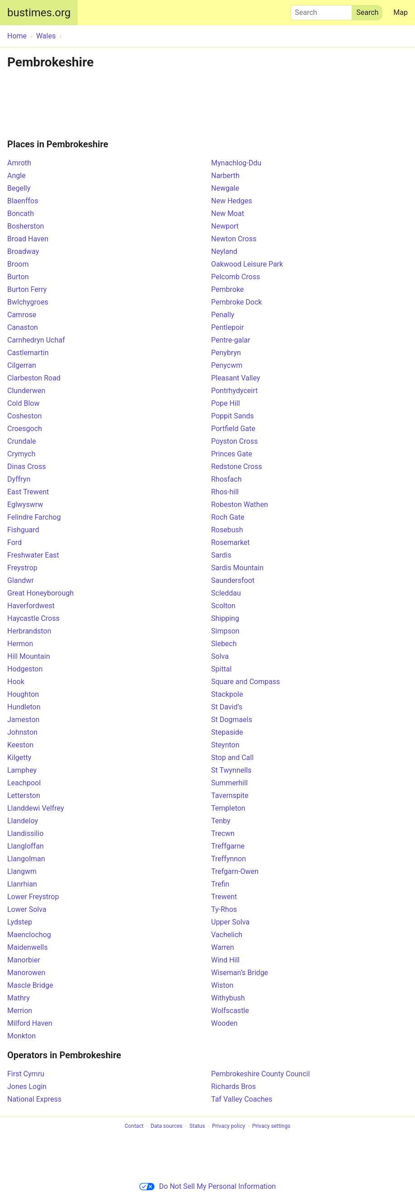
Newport (225, 226)
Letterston (23, 795)
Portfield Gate (233, 428)
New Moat (227, 213)
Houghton (23, 694)
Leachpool (24, 783)
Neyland (224, 251)
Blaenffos (22, 201)
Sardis (221, 555)
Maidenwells (27, 947)
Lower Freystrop (33, 896)
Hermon (20, 643)
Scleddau (226, 593)
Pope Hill (225, 403)
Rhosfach (226, 479)
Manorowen (26, 972)
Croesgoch (24, 428)
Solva (220, 656)
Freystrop (22, 567)
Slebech (224, 643)
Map (400, 12)
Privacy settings (271, 1126)
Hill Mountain (28, 656)
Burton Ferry (27, 289)
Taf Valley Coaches (241, 1099)
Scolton (223, 605)
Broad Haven (27, 239)
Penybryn (226, 352)
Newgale (225, 188)
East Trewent (28, 492)
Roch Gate (227, 517)
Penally (222, 314)
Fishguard (23, 530)
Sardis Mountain (237, 567)
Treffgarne (228, 846)
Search (321, 10)
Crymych (21, 454)
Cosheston (24, 416)
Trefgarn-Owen (235, 871)
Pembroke (227, 289)
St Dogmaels (231, 719)
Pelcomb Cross (235, 276)
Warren (222, 947)
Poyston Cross (234, 441)
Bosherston (25, 226)
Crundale (21, 441)
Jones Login (27, 1086)
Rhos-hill (225, 492)
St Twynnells (231, 770)
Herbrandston (29, 631)
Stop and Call (232, 757)
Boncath (20, 213)
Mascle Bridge (30, 985)
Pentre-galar (230, 340)
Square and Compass (245, 681)
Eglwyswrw (25, 504)
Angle (16, 175)
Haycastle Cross (33, 618)
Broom (18, 264)
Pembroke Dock (236, 302)
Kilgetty (19, 757)
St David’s (226, 707)
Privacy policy (228, 1126)
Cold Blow (23, 403)
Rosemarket (230, 542)
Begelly (18, 188)
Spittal (221, 669)
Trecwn (223, 833)
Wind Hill (225, 960)
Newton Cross (233, 239)
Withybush (228, 998)
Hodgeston (24, 669)
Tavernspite (230, 795)
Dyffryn (18, 479)
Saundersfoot (233, 580)
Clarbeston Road (34, 378)
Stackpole (227, 694)
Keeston (20, 745)
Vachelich (226, 934)
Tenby (221, 821)
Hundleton (24, 707)
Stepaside (227, 732)
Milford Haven (29, 1023)
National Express (34, 1099)
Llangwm (22, 871)
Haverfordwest (31, 605)
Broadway (23, 251)
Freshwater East (33, 555)
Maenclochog (29, 934)
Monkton (21, 1036)
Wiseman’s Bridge (239, 972)
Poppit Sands (232, 416)
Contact (134, 1126)
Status (197, 1126)
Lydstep (19, 922)
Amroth (19, 163)
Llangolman (26, 858)
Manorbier (23, 960)
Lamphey (22, 770)
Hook (15, 681)
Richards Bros (233, 1086)
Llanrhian (22, 884)
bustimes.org (39, 12)
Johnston (22, 732)
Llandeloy (22, 821)
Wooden (224, 1023)
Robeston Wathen (239, 504)
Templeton (228, 808)
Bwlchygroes (27, 302)
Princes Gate (231, 454)
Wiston (222, 985)
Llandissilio (25, 833)
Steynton (225, 745)
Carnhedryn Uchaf (36, 340)
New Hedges (231, 201)
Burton (18, 276)
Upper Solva (230, 922)
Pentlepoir (227, 327)
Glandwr (20, 580)
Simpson (225, 631)
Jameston (23, 719)
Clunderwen (26, 390)
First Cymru (25, 1074)
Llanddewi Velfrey (35, 808)
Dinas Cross (26, 466)
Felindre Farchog (34, 517)
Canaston (22, 327)
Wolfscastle (230, 1010)
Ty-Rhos (224, 909)
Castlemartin (28, 352)
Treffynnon (228, 858)
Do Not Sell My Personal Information (207, 1186)
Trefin (220, 884)
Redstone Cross (236, 466)
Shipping (225, 618)
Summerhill (229, 783)
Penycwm (226, 365)
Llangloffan (25, 846)
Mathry (18, 998)
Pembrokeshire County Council (260, 1074)
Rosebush (227, 530)
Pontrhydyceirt (234, 390)
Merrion (19, 1010)
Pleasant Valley (235, 378)
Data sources (166, 1126)
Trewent (224, 896)
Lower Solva (27, 909)
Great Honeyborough (40, 593)
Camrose (21, 314)
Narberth (225, 175)
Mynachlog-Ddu (236, 163)
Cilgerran (21, 365)
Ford (14, 542)
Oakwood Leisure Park (247, 264)
